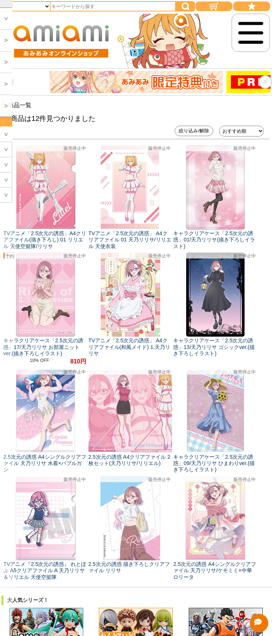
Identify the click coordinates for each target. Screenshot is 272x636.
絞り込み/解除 (194, 131)
